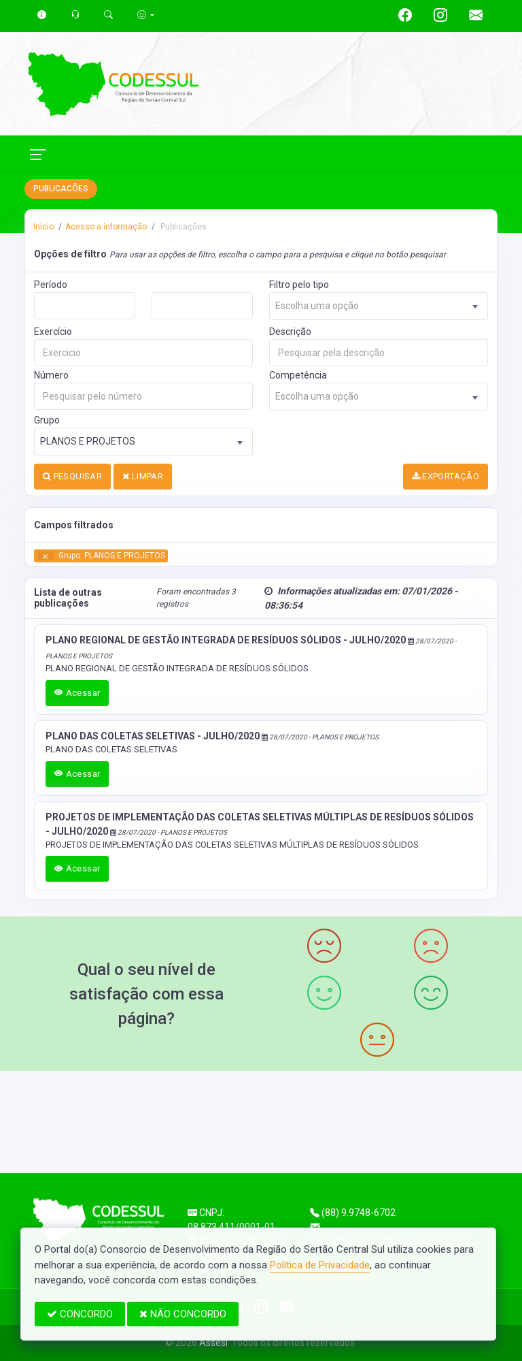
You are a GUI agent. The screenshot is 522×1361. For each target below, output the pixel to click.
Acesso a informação (106, 226)
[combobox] (378, 306)
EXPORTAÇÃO (446, 476)
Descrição (290, 331)
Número (51, 375)
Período (50, 284)
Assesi (213, 1342)
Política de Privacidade (320, 1265)
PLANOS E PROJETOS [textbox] (87, 441)
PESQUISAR (72, 476)
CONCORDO (80, 1314)
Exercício (53, 331)
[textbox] (378, 306)
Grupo (47, 420)
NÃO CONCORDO (182, 1314)
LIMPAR (142, 476)
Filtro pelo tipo (299, 284)
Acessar (77, 693)
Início (43, 226)
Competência (298, 375)
